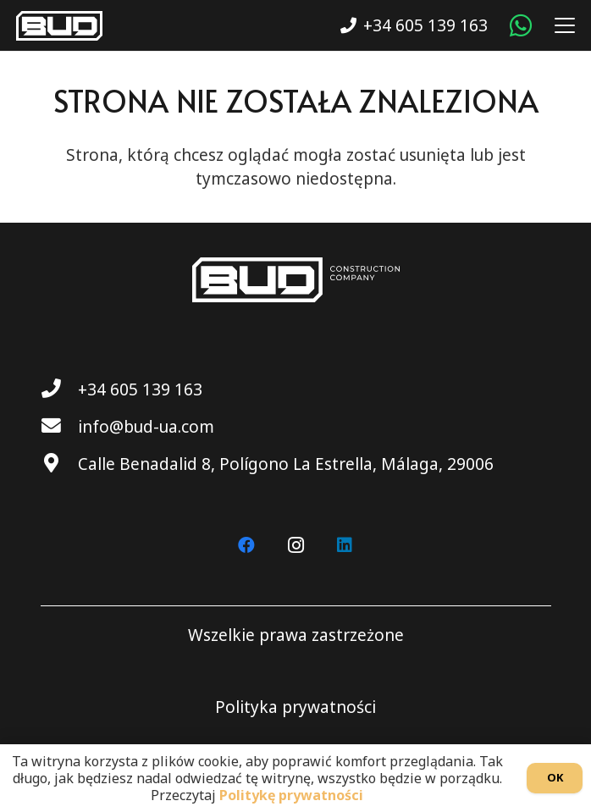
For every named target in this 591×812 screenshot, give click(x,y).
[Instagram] (295, 545)
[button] (560, 25)
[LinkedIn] (344, 545)
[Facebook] (246, 545)
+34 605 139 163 (140, 389)
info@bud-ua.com (146, 427)
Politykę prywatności (291, 795)
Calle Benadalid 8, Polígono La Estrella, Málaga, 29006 (286, 464)
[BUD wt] (59, 26)
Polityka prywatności (295, 707)
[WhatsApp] (520, 25)
